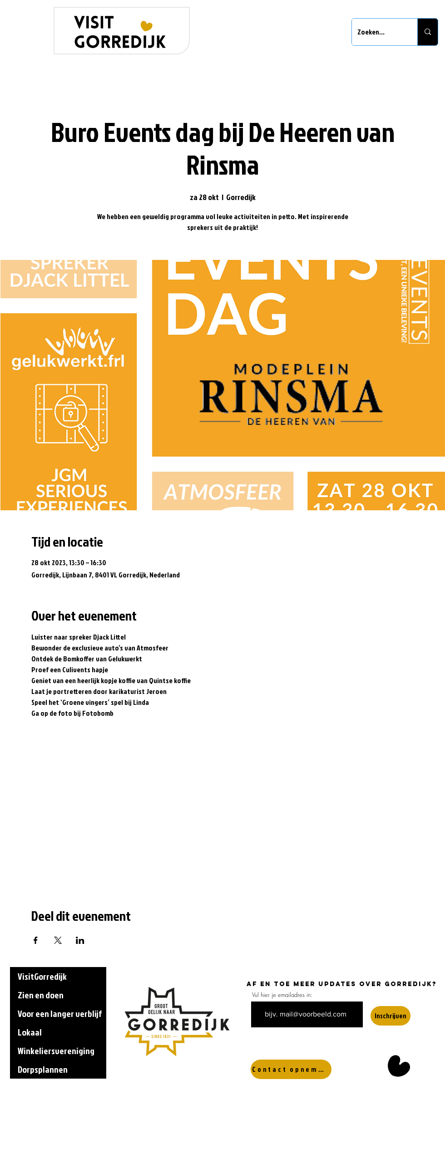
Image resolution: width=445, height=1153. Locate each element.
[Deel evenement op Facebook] (35, 940)
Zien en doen (41, 994)
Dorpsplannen (43, 1069)
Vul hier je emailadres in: (282, 995)
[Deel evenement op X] (58, 940)
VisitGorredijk (42, 976)
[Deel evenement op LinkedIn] (80, 940)
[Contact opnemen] (291, 1069)
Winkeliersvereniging (56, 1050)
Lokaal (30, 1032)
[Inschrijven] (390, 1016)
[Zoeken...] (377, 32)
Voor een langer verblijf (60, 1013)
